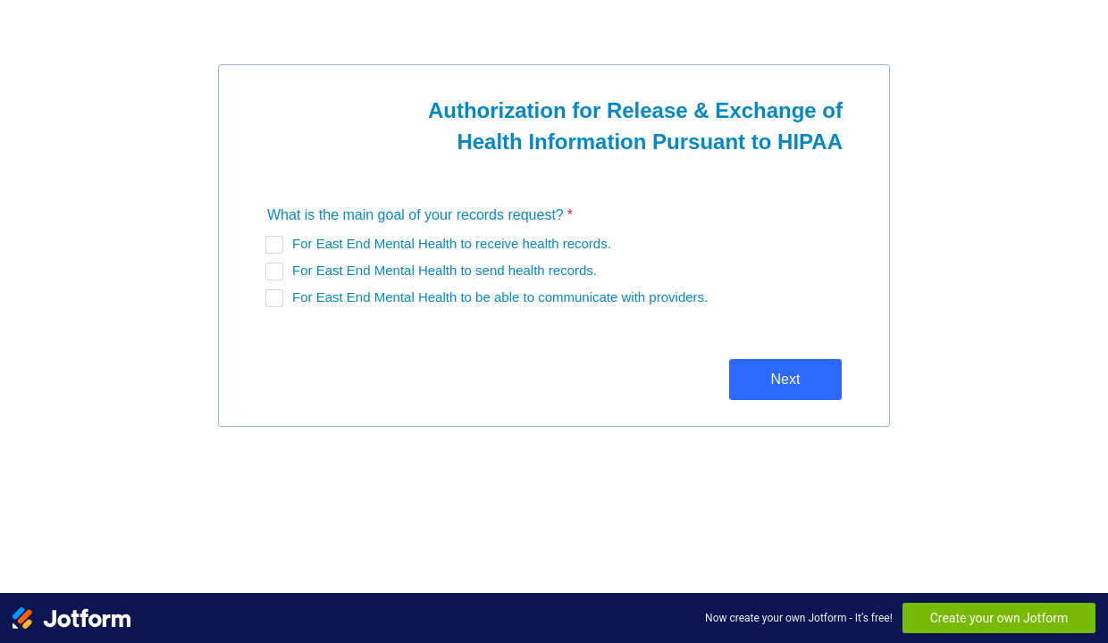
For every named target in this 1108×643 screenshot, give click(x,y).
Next (786, 379)
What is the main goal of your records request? (420, 214)
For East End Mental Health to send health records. (444, 270)
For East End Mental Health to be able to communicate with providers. (500, 297)
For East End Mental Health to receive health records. (451, 243)
